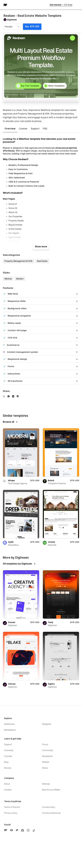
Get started (61, 5)
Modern (19, 279)
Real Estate (42, 261)
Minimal (8, 279)
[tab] (10, 128)
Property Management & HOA (18, 261)
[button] (78, 5)
